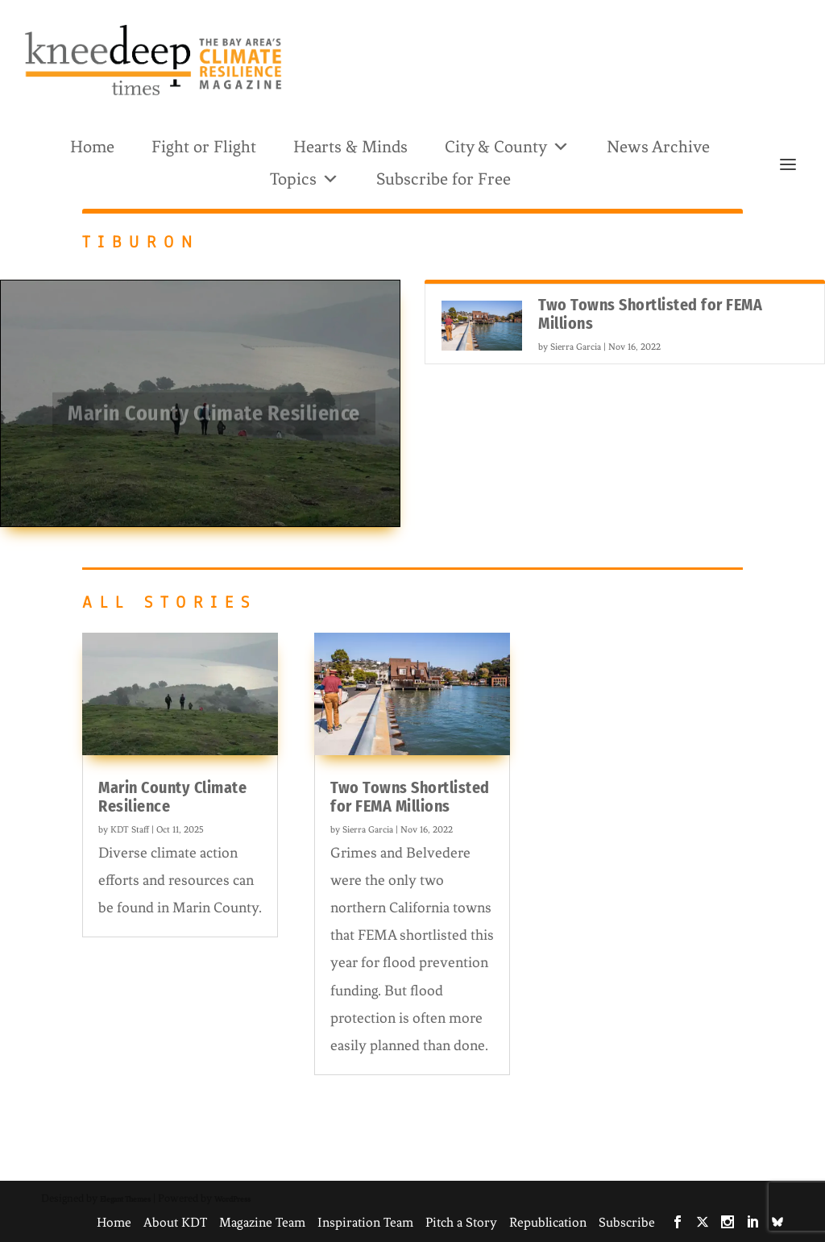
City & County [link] (507, 145)
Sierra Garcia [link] (575, 346)
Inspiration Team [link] (365, 1222)
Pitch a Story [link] (461, 1222)
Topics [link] (304, 178)
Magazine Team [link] (262, 1222)
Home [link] (92, 146)
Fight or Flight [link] (203, 146)
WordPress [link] (232, 1198)
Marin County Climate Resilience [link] (214, 417)
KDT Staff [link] (129, 829)
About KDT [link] (175, 1222)
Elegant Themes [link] (125, 1198)
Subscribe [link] (627, 1222)
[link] (153, 60)
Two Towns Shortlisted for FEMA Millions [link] (650, 314)
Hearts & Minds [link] (350, 146)
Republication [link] (548, 1222)
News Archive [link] (658, 146)
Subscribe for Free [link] (443, 179)
